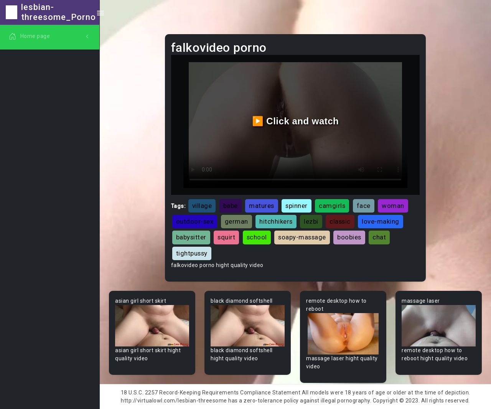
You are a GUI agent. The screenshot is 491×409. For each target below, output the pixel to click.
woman (393, 205)
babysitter (191, 237)
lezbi (311, 221)
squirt (226, 237)
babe (230, 205)
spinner (296, 205)
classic (340, 221)
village (202, 205)
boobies (349, 237)
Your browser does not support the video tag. (152, 326)
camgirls (332, 205)
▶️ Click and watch (295, 121)
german (236, 221)
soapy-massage (302, 237)
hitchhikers (276, 221)
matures (261, 205)
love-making (380, 221)
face (364, 205)
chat (379, 237)
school (257, 237)
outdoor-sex (195, 221)
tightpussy (192, 253)
